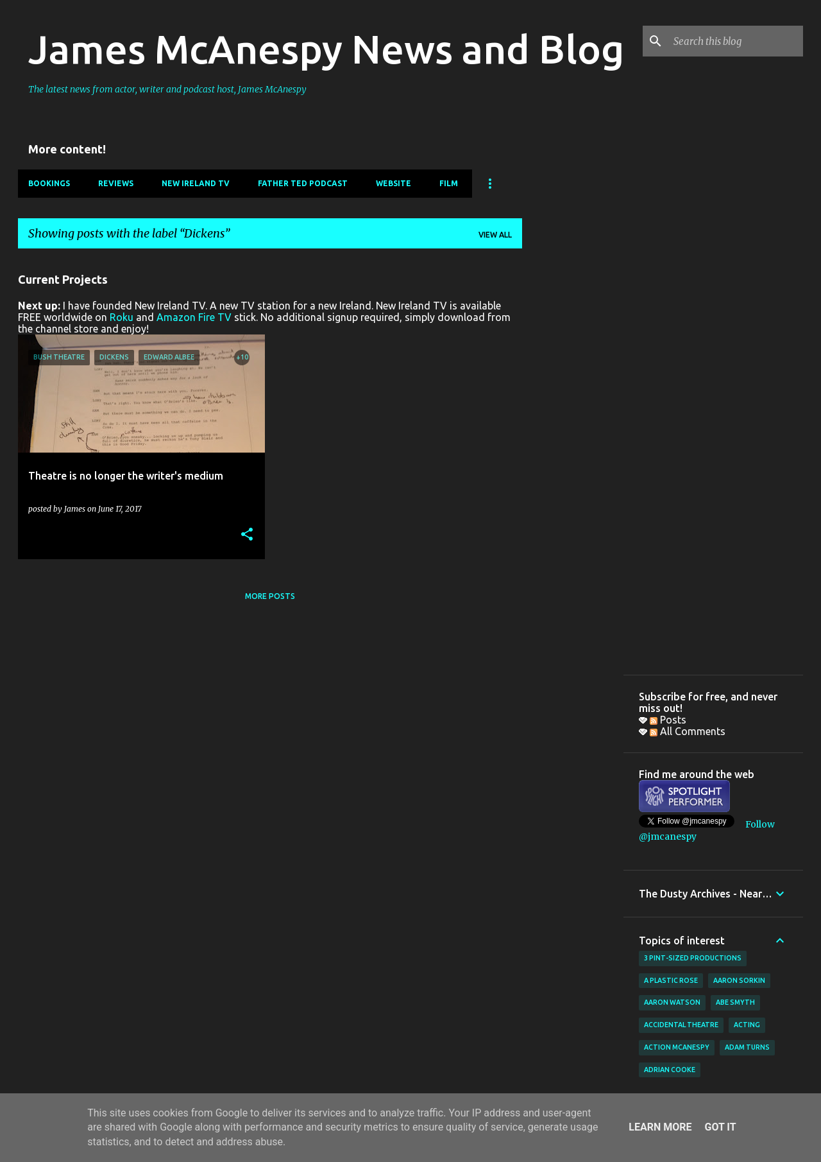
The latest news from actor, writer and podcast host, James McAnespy (167, 89)
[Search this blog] (735, 41)
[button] (247, 535)
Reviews (115, 183)
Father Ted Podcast (303, 183)
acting (747, 1024)
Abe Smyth (735, 1002)
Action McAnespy (676, 1047)
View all (495, 234)
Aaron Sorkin (739, 980)
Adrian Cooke (669, 1069)
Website (393, 183)
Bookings (49, 183)
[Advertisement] (573, 451)
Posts (668, 719)
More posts (270, 596)
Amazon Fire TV (194, 317)
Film (448, 183)
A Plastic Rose (671, 980)
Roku (121, 317)
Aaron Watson (672, 1002)
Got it (720, 1127)
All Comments (687, 731)
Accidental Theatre (681, 1024)
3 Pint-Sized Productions (692, 958)
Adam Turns (747, 1047)
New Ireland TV (196, 183)
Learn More (660, 1127)
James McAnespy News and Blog (326, 48)
